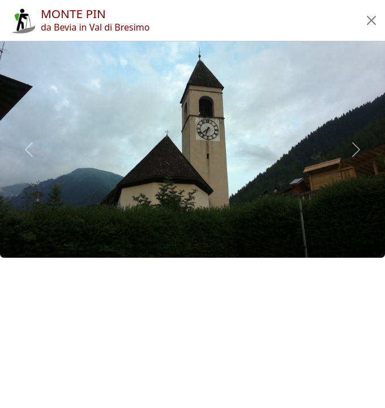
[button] (371, 20)
